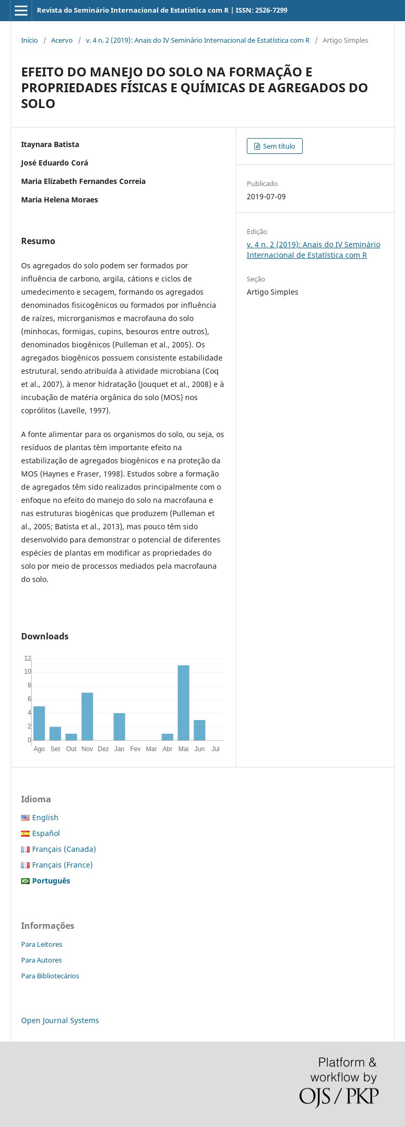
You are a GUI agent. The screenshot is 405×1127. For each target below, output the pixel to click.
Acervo (62, 40)
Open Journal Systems (60, 1020)
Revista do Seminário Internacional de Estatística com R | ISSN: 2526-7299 (162, 10)
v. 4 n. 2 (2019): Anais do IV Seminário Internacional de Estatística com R (198, 40)
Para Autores (41, 960)
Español (46, 833)
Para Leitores (41, 944)
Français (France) (62, 865)
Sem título (278, 146)
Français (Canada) (64, 849)
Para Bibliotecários (50, 975)
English (45, 817)
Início (29, 40)
